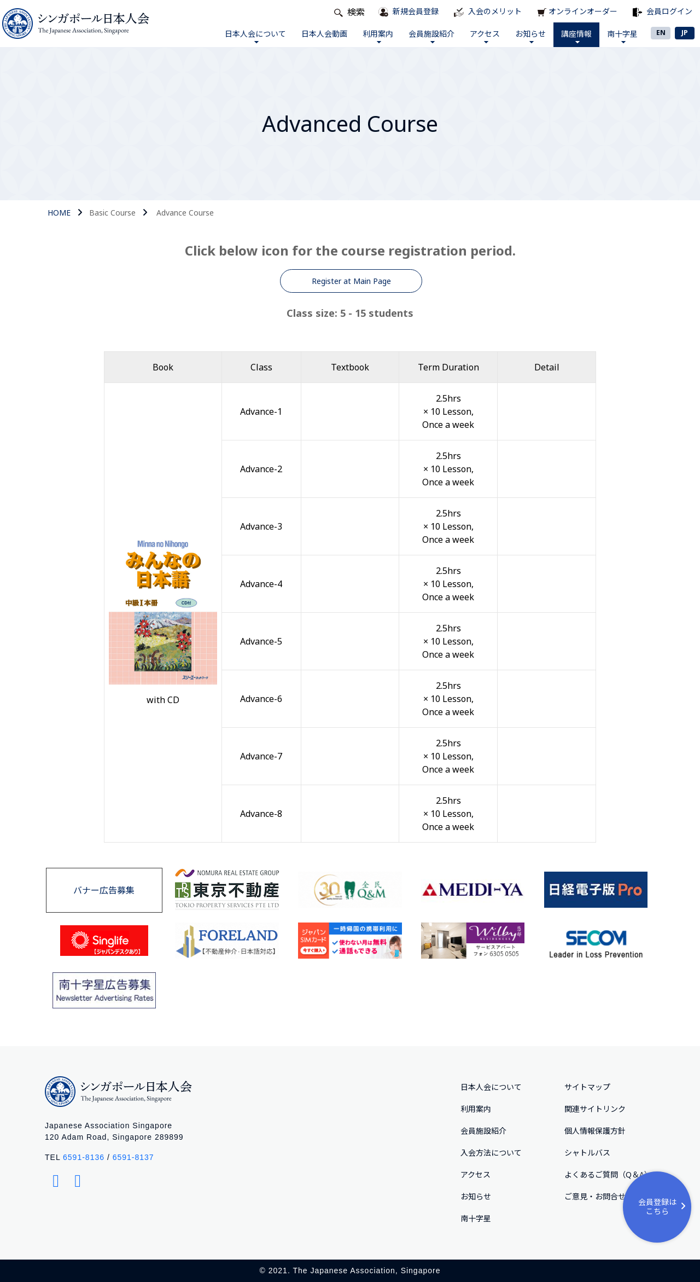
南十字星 (622, 35)
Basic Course (112, 212)
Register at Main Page (351, 281)
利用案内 (378, 35)
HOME (59, 212)
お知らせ (530, 35)
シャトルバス (587, 1152)
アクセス (485, 35)
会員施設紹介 (431, 35)
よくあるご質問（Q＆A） (608, 1174)
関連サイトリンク (595, 1109)
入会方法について (491, 1152)
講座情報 (576, 35)
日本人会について (255, 35)
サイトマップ (587, 1087)
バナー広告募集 (104, 890)
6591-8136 (83, 1157)
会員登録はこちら (663, 1206)
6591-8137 (133, 1157)
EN (661, 32)
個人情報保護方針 (595, 1131)
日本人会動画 (324, 33)
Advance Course (185, 212)
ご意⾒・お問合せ (595, 1196)
